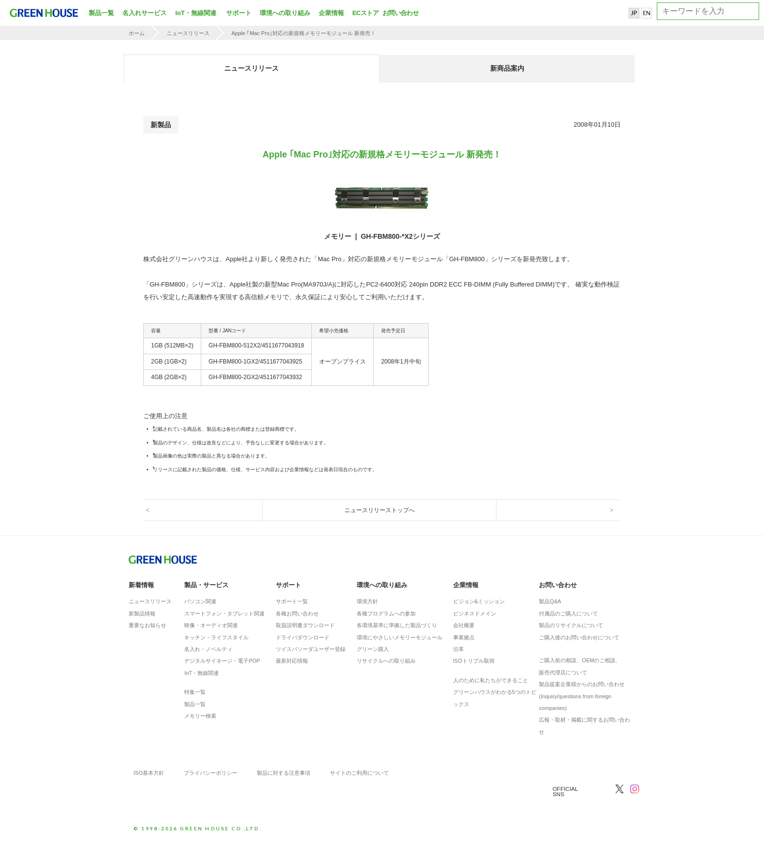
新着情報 (141, 585)
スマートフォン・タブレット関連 (224, 613)
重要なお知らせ (147, 625)
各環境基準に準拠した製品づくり (397, 625)
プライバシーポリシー (210, 773)
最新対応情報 (292, 661)
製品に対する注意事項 (283, 773)
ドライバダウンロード (302, 637)
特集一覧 (195, 692)
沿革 (458, 649)
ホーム (137, 33)
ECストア (365, 13)
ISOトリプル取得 (474, 661)
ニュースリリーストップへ (379, 510)
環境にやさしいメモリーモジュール (399, 637)
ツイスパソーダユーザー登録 (310, 649)
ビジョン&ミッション (479, 601)
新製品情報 (142, 613)
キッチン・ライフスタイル (216, 637)
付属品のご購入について (568, 613)
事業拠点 (464, 637)
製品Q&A (550, 601)
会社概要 (464, 625)
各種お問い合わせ (297, 613)
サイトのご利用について (359, 773)
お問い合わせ (399, 13)
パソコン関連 (200, 601)
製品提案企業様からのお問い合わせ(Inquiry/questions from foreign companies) (582, 696)
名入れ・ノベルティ (208, 649)
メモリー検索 (200, 716)
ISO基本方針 (149, 773)
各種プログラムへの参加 (386, 613)
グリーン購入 (373, 649)
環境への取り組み (285, 13)
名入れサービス (144, 13)
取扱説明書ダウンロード (305, 625)
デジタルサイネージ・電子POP (222, 661)
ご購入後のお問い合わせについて (579, 637)
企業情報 (331, 13)
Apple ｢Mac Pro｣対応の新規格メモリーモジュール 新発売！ (303, 33)
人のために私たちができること (490, 680)
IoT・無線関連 (196, 13)
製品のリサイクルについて (571, 625)
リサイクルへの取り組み (386, 661)
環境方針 (367, 601)
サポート (238, 13)
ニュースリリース (188, 33)
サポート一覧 (292, 601)
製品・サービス (206, 585)
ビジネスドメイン (474, 613)
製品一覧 (101, 13)
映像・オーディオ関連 (211, 625)
